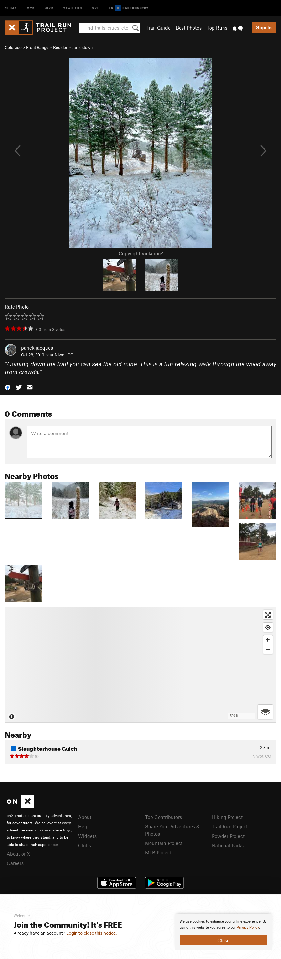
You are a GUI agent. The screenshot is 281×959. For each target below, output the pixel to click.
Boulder (60, 47)
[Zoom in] (268, 640)
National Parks (228, 845)
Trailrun (72, 8)
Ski (95, 8)
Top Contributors (163, 817)
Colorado (13, 47)
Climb (11, 8)
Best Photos (189, 28)
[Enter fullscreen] (268, 614)
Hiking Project (227, 817)
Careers (15, 863)
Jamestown (82, 47)
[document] (223, 931)
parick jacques (37, 348)
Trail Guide (158, 28)
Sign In (264, 27)
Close (223, 940)
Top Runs (217, 28)
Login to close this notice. (91, 933)
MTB (31, 8)
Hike (49, 8)
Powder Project (228, 836)
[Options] (265, 712)
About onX (18, 854)
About (84, 817)
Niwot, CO (64, 354)
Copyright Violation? (141, 253)
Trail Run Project (230, 826)
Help (83, 826)
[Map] (140, 664)
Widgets (87, 836)
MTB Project (158, 852)
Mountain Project (163, 843)
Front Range (37, 47)
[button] (8, 387)
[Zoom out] (268, 649)
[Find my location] (268, 627)
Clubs (84, 845)
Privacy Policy (248, 927)
